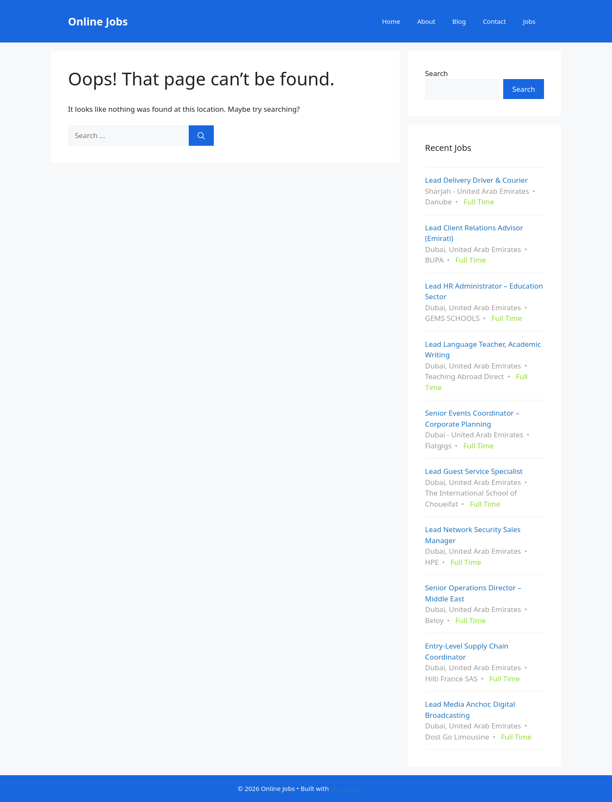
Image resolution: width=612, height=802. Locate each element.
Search (436, 73)
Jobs (529, 21)
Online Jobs (98, 21)
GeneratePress (352, 788)
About (426, 21)
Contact (494, 21)
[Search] (201, 135)
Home (391, 21)
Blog (459, 21)
